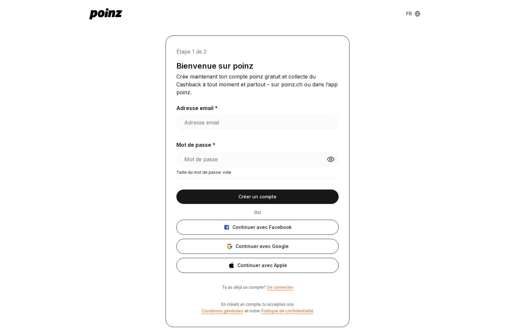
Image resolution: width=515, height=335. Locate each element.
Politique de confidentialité (287, 310)
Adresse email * (197, 108)
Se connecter (280, 287)
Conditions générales (222, 310)
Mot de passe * (195, 145)
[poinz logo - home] (105, 13)
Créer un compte (257, 196)
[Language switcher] (413, 14)
